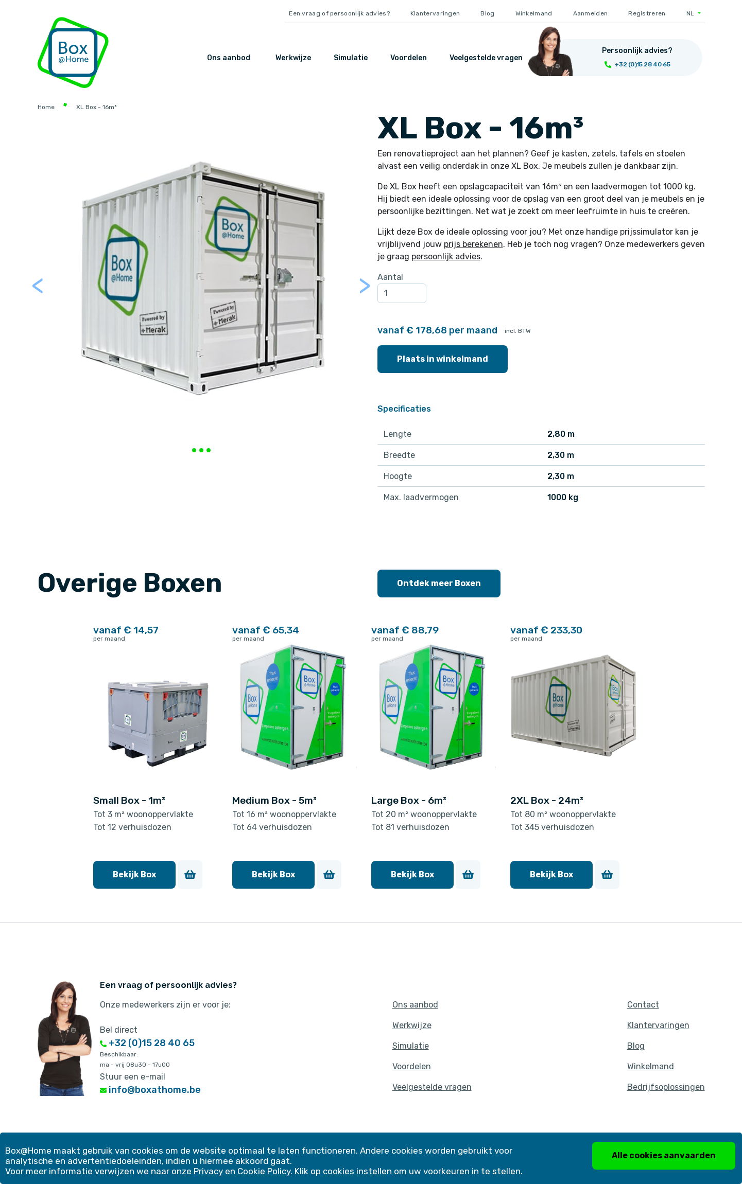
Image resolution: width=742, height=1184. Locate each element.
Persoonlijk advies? (637, 50)
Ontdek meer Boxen (439, 583)
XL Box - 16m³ (96, 107)
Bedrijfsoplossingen (666, 1087)
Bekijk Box (134, 874)
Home (46, 107)
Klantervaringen (435, 13)
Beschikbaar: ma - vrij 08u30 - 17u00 (135, 1059)
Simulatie (351, 58)
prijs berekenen (473, 244)
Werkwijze (293, 58)
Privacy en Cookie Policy (242, 1171)
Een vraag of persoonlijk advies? (339, 13)
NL (691, 13)
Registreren (646, 13)
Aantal (390, 277)
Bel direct (118, 1030)
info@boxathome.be (150, 1089)
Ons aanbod (228, 58)
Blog (487, 13)
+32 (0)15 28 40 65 (147, 1043)
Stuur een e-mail (132, 1077)
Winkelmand (534, 13)
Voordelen (408, 58)
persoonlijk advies (445, 256)
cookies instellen (357, 1171)
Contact (643, 1005)
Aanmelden (590, 13)
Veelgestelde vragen (486, 58)
